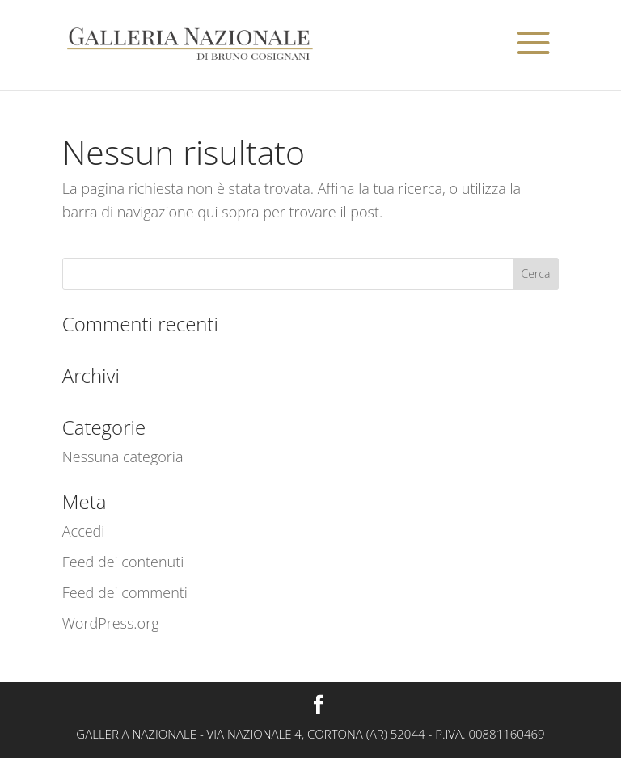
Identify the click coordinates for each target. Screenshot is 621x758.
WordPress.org (110, 623)
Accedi (83, 531)
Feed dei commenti (125, 592)
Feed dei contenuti (123, 561)
